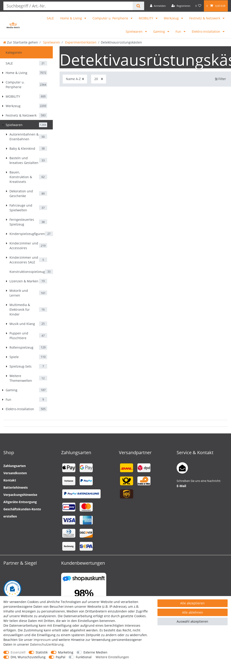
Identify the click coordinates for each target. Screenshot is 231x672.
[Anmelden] (158, 6)
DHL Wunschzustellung (28, 657)
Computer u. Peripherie (110, 18)
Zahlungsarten (14, 466)
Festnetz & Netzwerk (205, 18)
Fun (179, 31)
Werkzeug (172, 18)
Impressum (42, 639)
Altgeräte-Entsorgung (20, 502)
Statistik (42, 652)
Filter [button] (220, 79)
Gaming (159, 31)
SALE (50, 18)
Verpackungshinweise (20, 494)
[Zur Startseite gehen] (20, 42)
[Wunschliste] (198, 6)
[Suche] (138, 6)
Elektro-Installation (206, 31)
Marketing (65, 652)
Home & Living (71, 18)
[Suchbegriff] (68, 6)
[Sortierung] (75, 79)
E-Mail (181, 486)
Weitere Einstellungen (112, 657)
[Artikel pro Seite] (98, 79)
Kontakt (9, 480)
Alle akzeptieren (192, 603)
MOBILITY (146, 18)
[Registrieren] (181, 6)
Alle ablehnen (192, 612)
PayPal (60, 657)
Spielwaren (134, 31)
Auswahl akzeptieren (192, 621)
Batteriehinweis (15, 487)
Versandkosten (15, 473)
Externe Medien (95, 652)
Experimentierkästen (80, 42)
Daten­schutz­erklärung (47, 644)
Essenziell (18, 652)
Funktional (84, 657)
